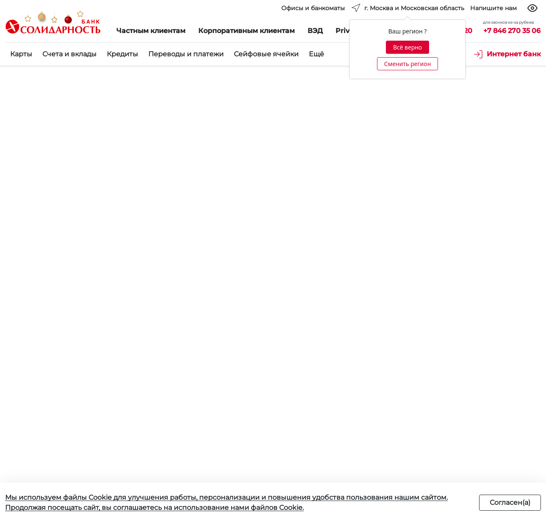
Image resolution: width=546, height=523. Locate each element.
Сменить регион (407, 64)
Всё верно (407, 47)
